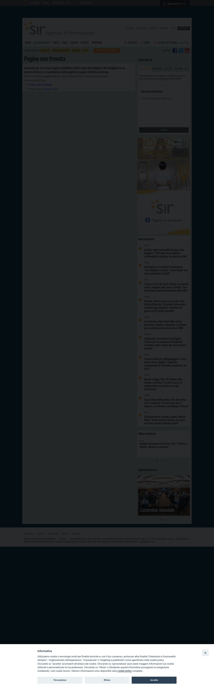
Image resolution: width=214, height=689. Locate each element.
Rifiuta (107, 680)
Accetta (154, 680)
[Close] (205, 652)
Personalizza (60, 680)
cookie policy (125, 671)
